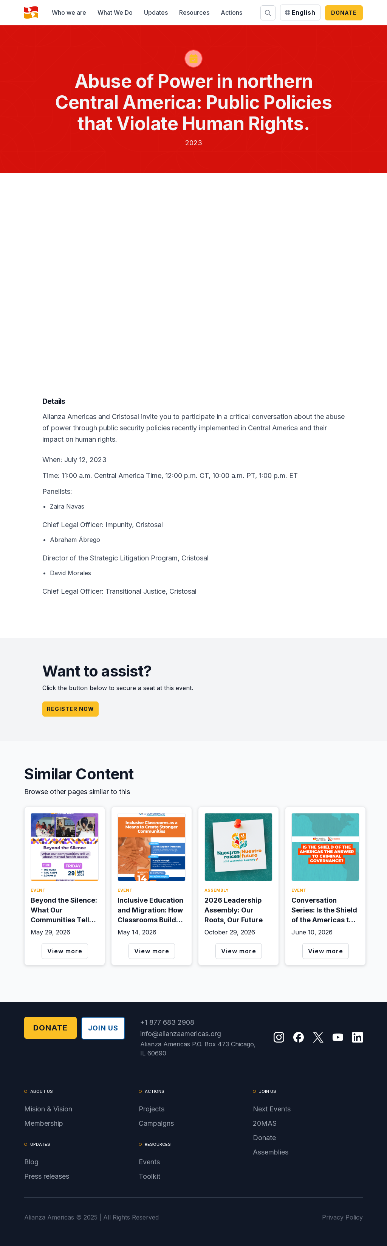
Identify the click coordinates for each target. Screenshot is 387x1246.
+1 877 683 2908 (167, 1022)
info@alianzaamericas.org (180, 1034)
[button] (69, 12)
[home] (31, 12)
